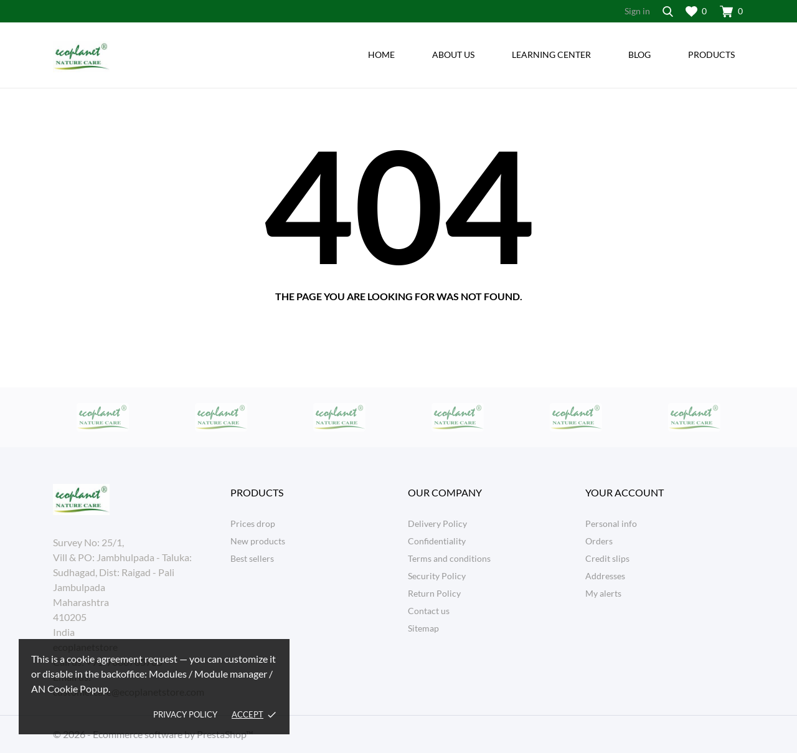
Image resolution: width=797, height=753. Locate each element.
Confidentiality (437, 541)
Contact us (429, 610)
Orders (599, 541)
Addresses (605, 576)
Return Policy (434, 593)
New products (257, 541)
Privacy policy (185, 714)
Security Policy (437, 576)
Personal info (611, 523)
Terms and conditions (449, 558)
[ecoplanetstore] (132, 56)
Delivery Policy (437, 523)
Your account (624, 492)
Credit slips (607, 558)
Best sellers (252, 558)
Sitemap (423, 628)
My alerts (603, 593)
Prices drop (252, 523)
